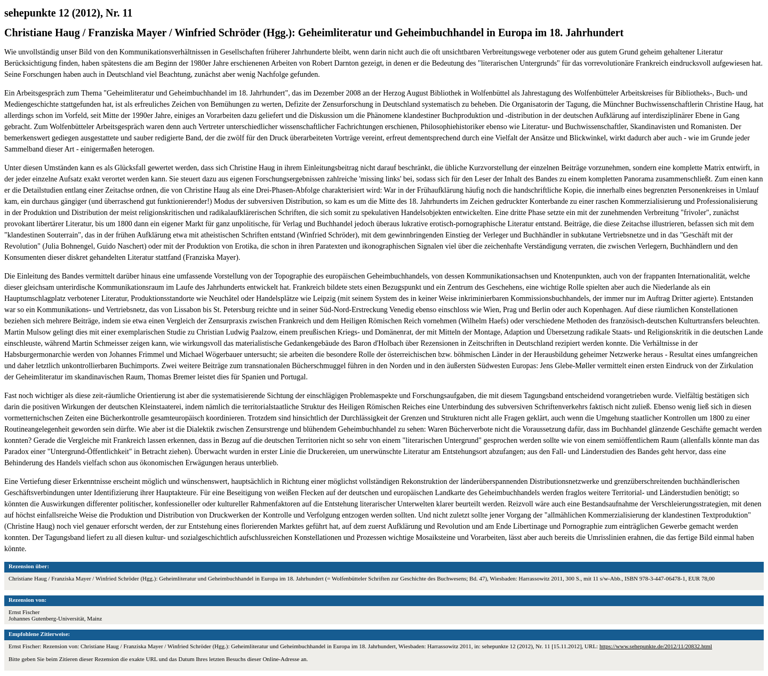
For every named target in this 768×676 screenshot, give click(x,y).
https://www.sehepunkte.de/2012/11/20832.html (655, 646)
